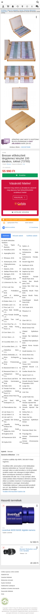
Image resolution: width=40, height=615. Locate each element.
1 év (26, 553)
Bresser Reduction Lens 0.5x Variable (28, 550)
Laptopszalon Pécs (12, 222)
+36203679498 (25, 147)
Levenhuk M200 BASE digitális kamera (18, 530)
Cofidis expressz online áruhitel (10, 572)
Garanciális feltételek (7, 591)
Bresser (9, 164)
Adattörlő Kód (5, 574)
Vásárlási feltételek (6, 577)
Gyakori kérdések (6, 583)
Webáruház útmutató (7, 580)
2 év (24, 164)
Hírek (2, 594)
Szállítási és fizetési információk (10, 588)
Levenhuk (9, 532)
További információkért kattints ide (14, 491)
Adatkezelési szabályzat (8, 585)
